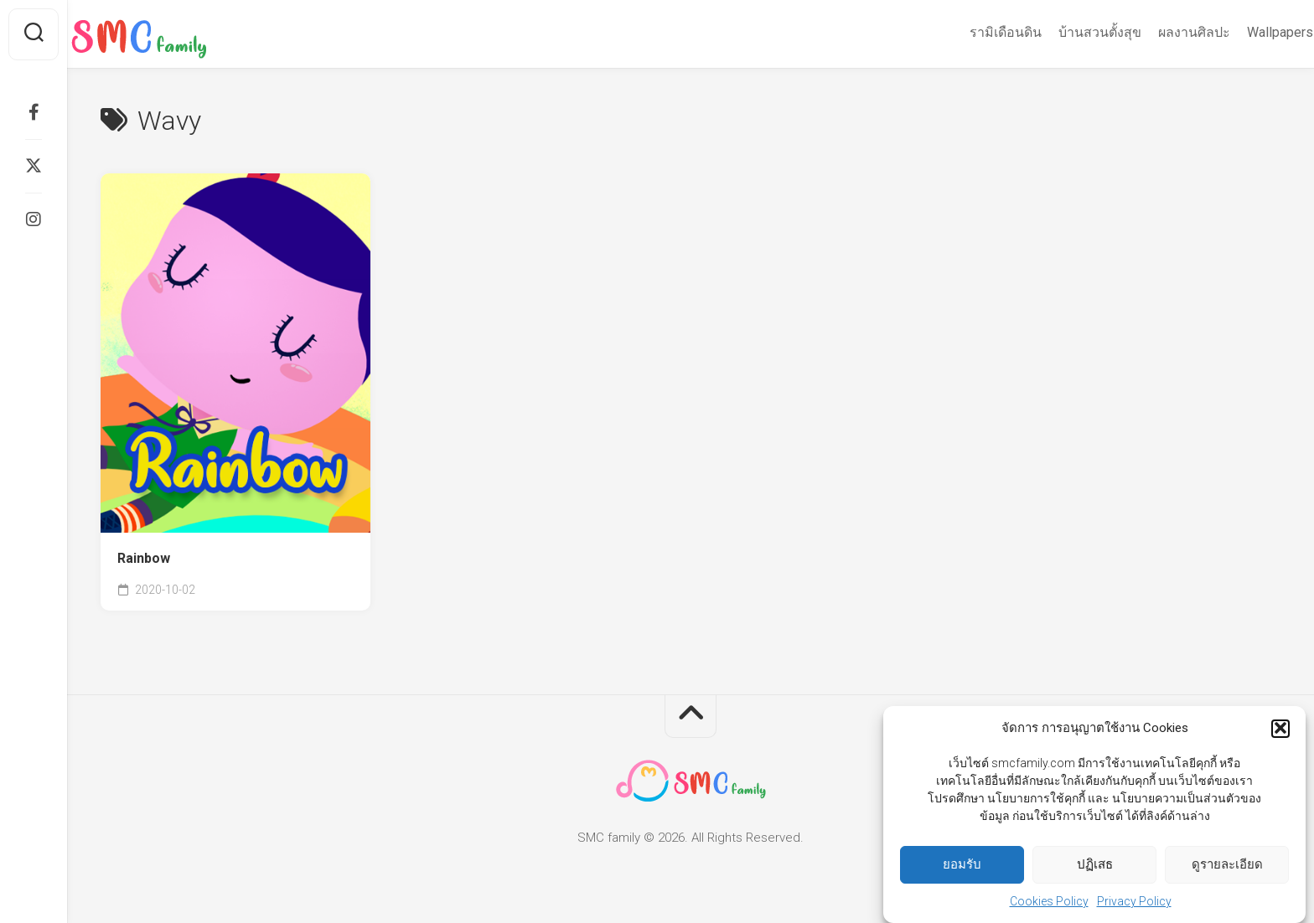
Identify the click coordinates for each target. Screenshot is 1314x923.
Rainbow (143, 558)
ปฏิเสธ (1095, 867)
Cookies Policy (1049, 904)
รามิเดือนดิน (973, 32)
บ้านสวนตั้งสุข (1067, 32)
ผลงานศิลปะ (1161, 32)
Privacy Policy (1134, 904)
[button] (1280, 732)
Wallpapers (1247, 32)
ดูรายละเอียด (1227, 867)
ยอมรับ (962, 867)
